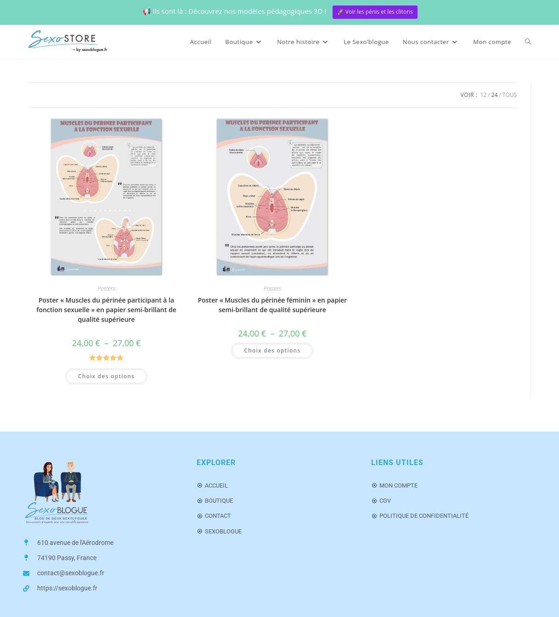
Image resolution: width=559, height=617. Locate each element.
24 (494, 95)
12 (483, 95)
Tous (510, 95)
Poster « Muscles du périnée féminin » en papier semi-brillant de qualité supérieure (272, 305)
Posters (106, 288)
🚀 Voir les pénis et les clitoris (375, 12)
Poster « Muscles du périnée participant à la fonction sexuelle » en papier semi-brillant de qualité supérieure (106, 310)
